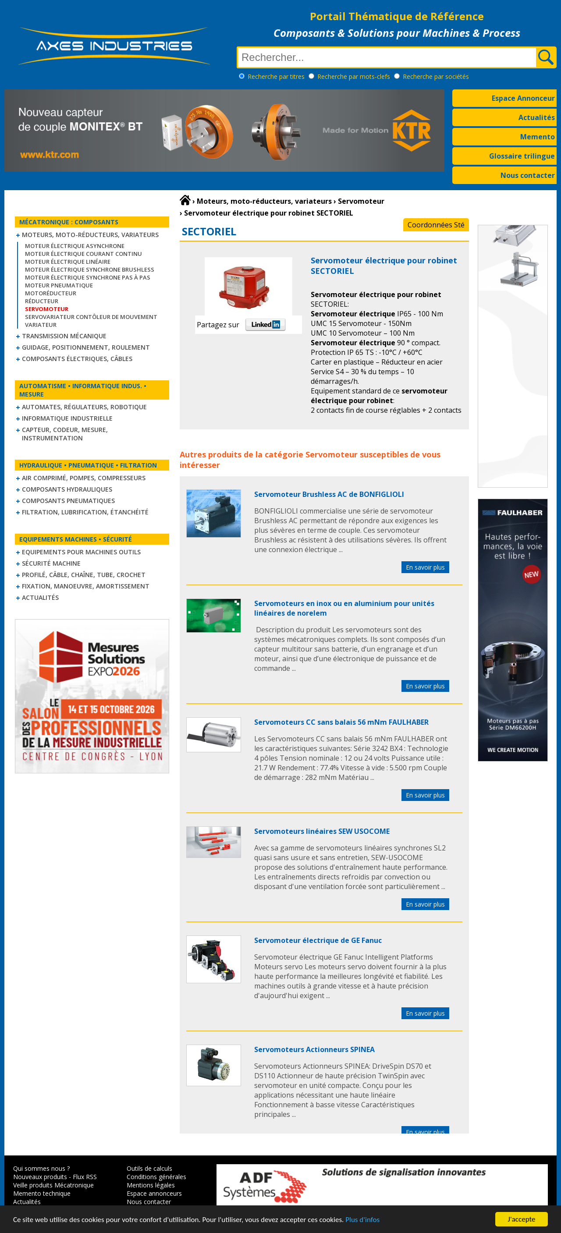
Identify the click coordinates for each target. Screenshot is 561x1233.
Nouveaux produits (40, 1177)
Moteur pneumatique (59, 285)
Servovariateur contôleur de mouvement (91, 317)
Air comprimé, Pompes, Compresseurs (84, 478)
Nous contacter (528, 175)
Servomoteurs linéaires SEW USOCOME (322, 831)
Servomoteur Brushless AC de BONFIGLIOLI (329, 494)
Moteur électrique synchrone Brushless (89, 269)
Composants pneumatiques (68, 500)
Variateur (41, 325)
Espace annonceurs (154, 1193)
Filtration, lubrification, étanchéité (85, 512)
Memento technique (42, 1193)
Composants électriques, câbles (77, 358)
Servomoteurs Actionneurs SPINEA (314, 1049)
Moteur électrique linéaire (67, 262)
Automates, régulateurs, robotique (84, 407)
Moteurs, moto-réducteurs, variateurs (90, 234)
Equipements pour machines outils (81, 552)
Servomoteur (331, 454)
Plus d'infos (362, 1219)
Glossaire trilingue (522, 156)
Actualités (536, 117)
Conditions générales (156, 1177)
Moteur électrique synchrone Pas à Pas (87, 277)
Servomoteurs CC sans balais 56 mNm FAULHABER (341, 722)
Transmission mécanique (64, 336)
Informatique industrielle (67, 418)
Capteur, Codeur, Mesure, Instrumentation (65, 433)
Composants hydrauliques (67, 489)
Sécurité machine (51, 563)
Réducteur (41, 301)
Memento (537, 137)
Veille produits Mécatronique (53, 1185)
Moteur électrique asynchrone (74, 246)
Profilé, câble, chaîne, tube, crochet (84, 574)
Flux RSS (85, 1177)
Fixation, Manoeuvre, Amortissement (85, 586)
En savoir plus (425, 567)
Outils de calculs (149, 1168)
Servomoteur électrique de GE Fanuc (318, 940)
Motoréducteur (50, 293)
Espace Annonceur (523, 98)
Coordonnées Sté (436, 225)
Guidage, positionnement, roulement (86, 347)
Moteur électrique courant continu (83, 254)
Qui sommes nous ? (41, 1168)
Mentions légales (151, 1185)
